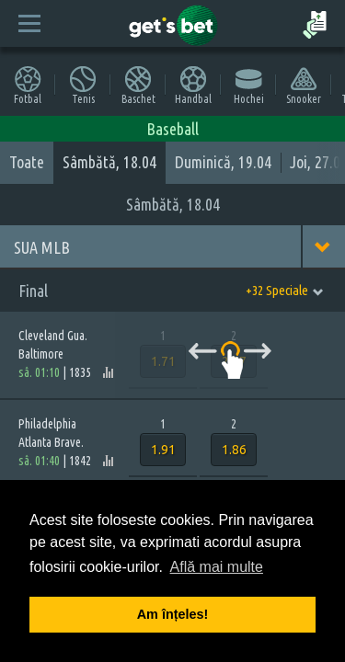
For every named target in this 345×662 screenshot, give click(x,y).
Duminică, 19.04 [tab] (223, 162)
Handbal (193, 85)
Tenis (83, 85)
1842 (80, 460)
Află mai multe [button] (216, 567)
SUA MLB (42, 247)
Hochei (249, 85)
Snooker (303, 85)
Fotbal (27, 85)
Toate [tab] (26, 162)
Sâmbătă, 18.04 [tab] (109, 162)
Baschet (138, 85)
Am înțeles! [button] (173, 614)
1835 (80, 372)
